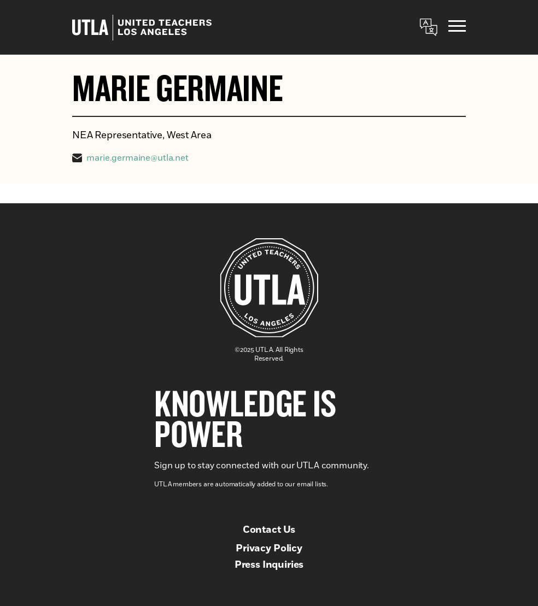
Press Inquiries (269, 565)
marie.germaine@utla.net (137, 158)
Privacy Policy (269, 548)
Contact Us (269, 530)
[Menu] (457, 27)
